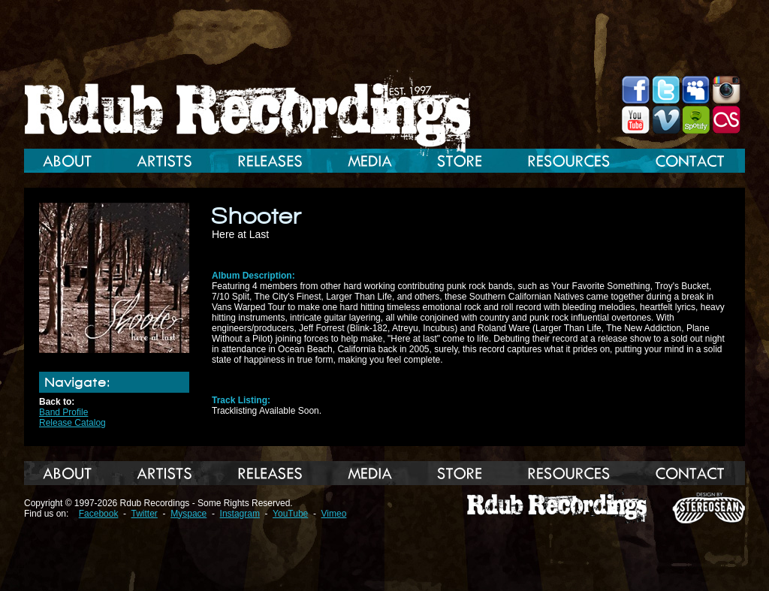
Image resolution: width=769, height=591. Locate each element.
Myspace (188, 513)
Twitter (144, 513)
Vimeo (334, 513)
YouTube (290, 513)
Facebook (99, 513)
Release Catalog (72, 423)
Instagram (240, 513)
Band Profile (63, 412)
